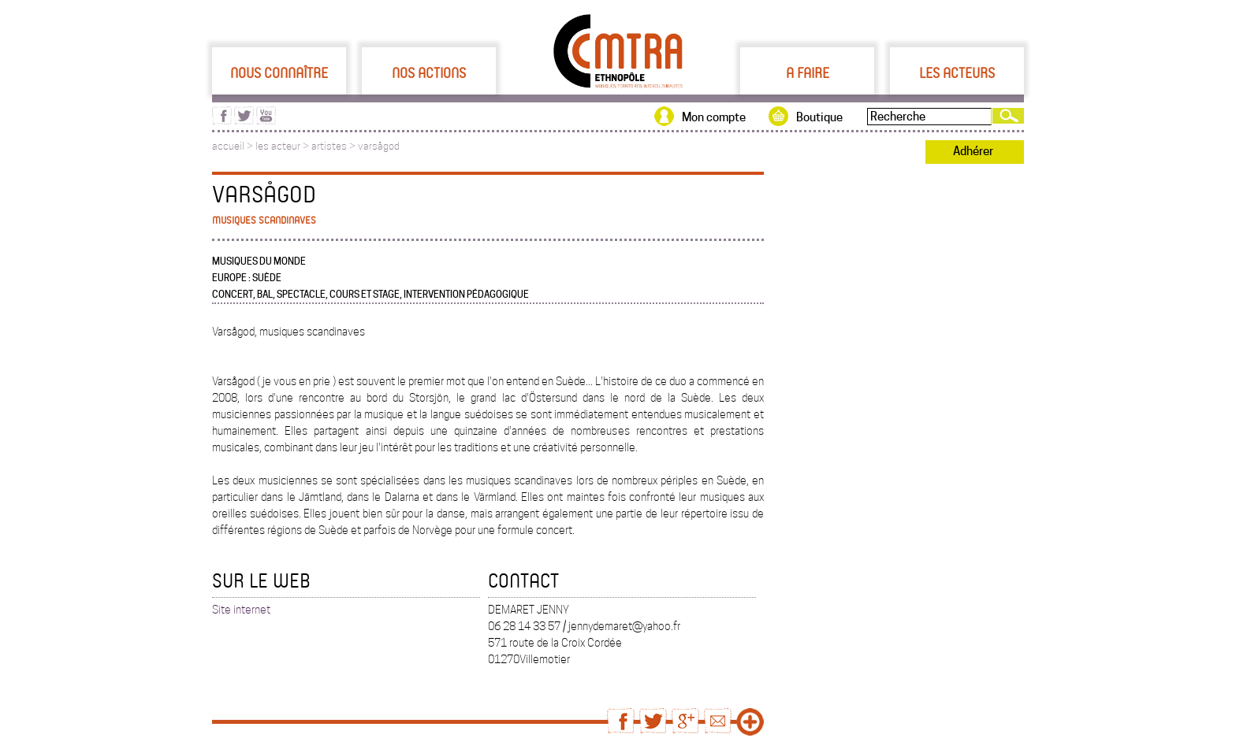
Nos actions (429, 72)
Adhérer (973, 151)
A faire (807, 72)
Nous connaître (279, 72)
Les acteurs (957, 72)
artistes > (334, 146)
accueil (228, 146)
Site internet (241, 609)
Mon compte (714, 117)
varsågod (379, 146)
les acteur (277, 146)
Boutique (819, 117)
